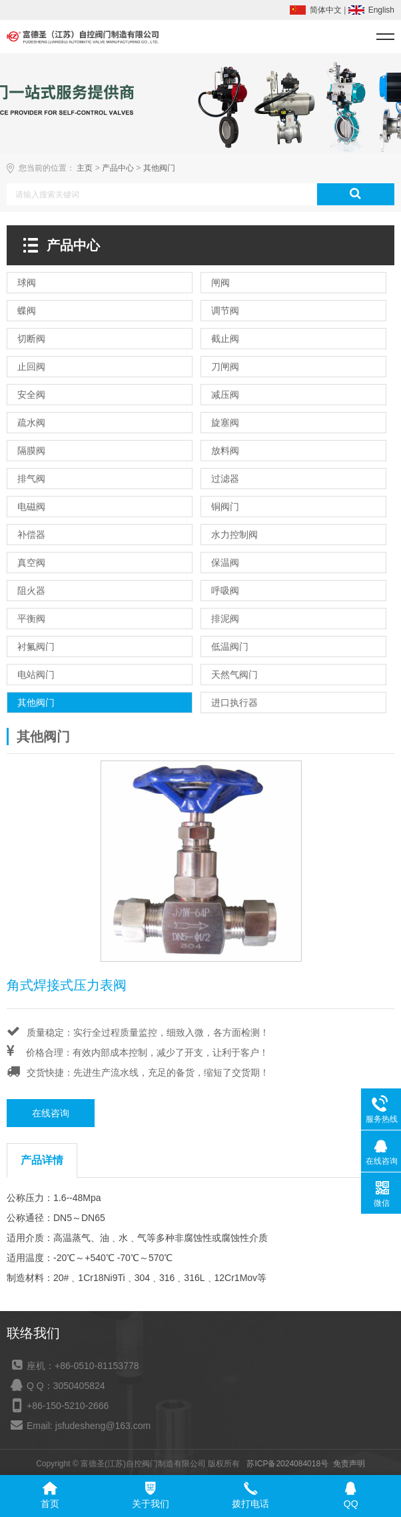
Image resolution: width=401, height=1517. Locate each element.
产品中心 (118, 168)
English (381, 10)
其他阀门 (159, 168)
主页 (85, 168)
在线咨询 (50, 1113)
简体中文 (326, 10)
